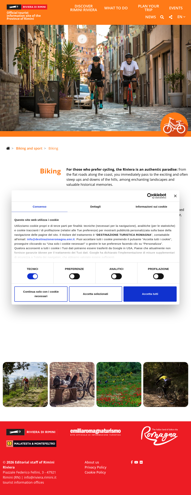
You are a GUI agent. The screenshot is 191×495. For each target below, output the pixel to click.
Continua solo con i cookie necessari (41, 294)
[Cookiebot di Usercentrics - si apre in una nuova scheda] (150, 196)
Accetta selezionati (95, 294)
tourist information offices (23, 482)
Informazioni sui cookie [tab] (151, 206)
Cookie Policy (95, 472)
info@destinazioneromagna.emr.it (51, 239)
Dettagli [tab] (95, 206)
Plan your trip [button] (148, 8)
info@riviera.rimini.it (40, 477)
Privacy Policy (95, 467)
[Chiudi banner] (175, 196)
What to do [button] (116, 8)
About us (92, 462)
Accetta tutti (150, 294)
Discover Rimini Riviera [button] (83, 8)
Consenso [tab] (39, 206)
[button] (162, 17)
